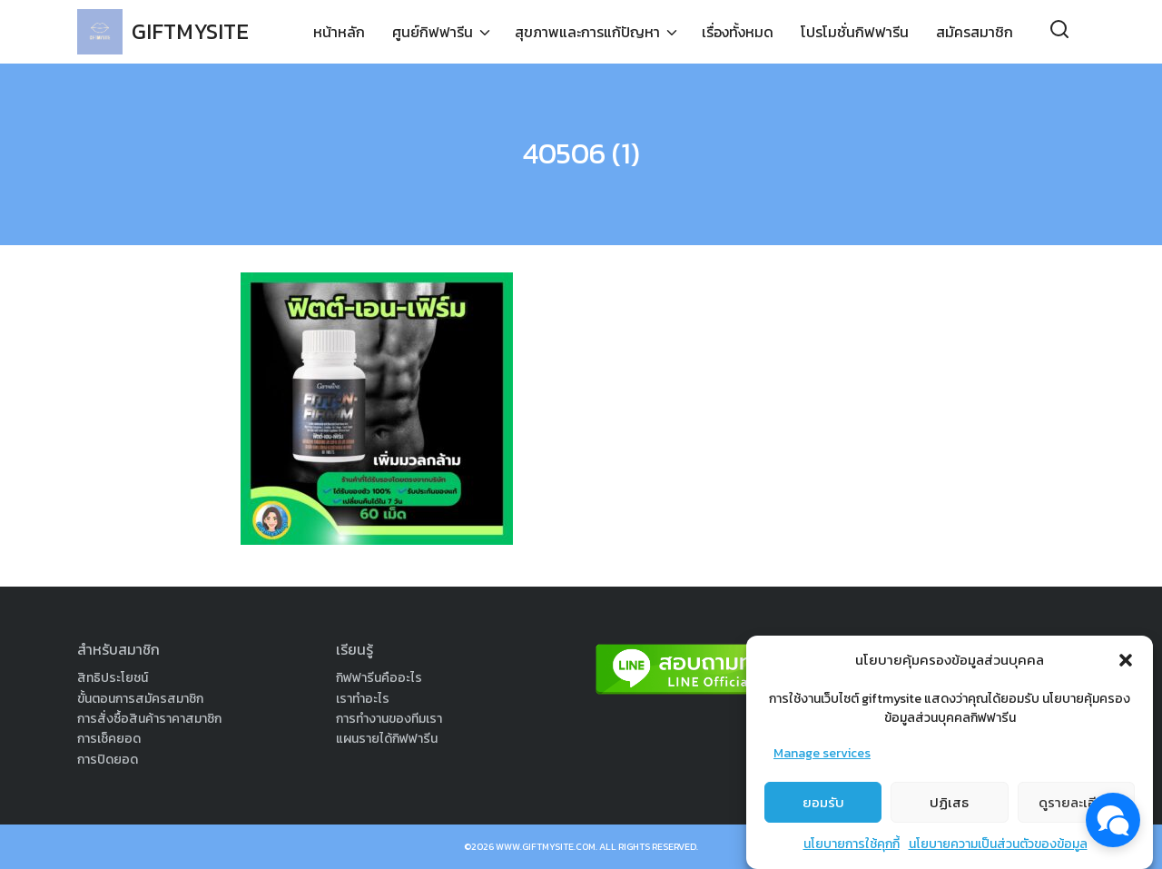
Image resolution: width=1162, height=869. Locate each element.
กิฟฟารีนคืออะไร (379, 677)
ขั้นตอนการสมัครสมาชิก (140, 698)
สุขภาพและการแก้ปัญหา (587, 32)
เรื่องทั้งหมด (737, 32)
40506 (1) (581, 153)
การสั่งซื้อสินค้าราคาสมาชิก (149, 718)
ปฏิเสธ (949, 807)
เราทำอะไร (362, 698)
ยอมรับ (823, 807)
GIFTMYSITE (190, 31)
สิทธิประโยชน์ (112, 677)
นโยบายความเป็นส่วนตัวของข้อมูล (998, 850)
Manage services (822, 758)
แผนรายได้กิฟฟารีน (387, 738)
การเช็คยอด (109, 738)
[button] (1126, 666)
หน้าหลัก (339, 32)
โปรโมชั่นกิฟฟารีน (855, 32)
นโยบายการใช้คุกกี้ (851, 850)
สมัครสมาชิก (974, 32)
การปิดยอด (107, 759)
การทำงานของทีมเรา (389, 718)
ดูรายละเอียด (1076, 807)
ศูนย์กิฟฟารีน (432, 32)
